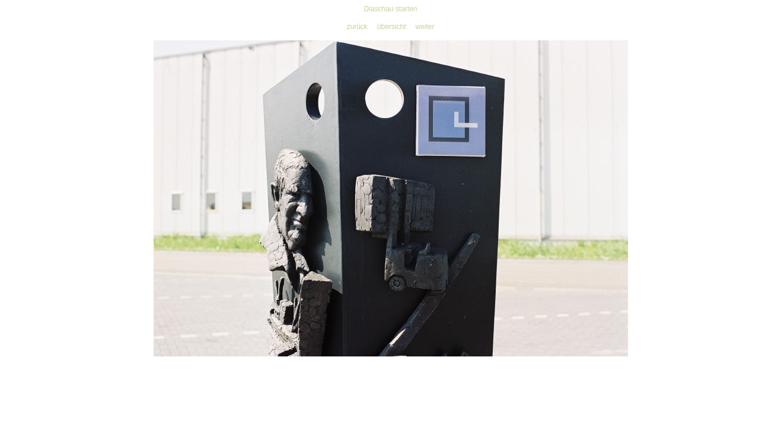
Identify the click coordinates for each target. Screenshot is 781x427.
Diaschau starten (390, 9)
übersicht (391, 27)
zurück (356, 27)
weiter (425, 27)
